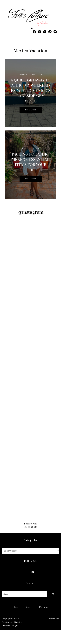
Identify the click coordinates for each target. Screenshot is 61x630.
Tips (24, 149)
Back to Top (53, 618)
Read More (31, 110)
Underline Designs (10, 625)
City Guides (24, 75)
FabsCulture (7, 622)
